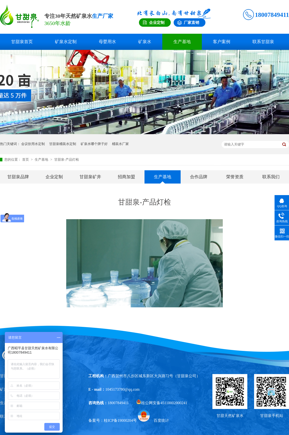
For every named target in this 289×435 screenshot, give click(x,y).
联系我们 (271, 176)
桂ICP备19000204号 (120, 420)
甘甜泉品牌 (18, 176)
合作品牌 (198, 176)
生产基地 (182, 41)
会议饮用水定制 (33, 144)
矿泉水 (144, 41)
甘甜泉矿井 (90, 176)
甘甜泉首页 (22, 41)
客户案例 (221, 41)
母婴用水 (107, 41)
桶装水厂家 (120, 144)
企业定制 (54, 176)
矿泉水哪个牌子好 (94, 144)
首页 (26, 159)
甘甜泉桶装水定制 (62, 144)
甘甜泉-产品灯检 (66, 159)
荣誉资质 (234, 176)
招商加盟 (126, 176)
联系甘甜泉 (263, 41)
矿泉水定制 (66, 41)
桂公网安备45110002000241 (161, 403)
